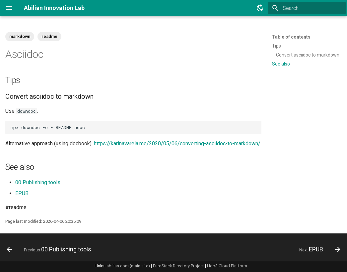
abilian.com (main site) (128, 265)
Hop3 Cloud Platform (227, 265)
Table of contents (291, 37)
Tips (276, 46)
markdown (19, 36)
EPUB (22, 193)
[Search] (307, 8)
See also (281, 64)
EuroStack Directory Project (178, 265)
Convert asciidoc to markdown (307, 55)
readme (49, 36)
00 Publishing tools (37, 182)
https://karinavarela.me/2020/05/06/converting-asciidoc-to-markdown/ (177, 143)
